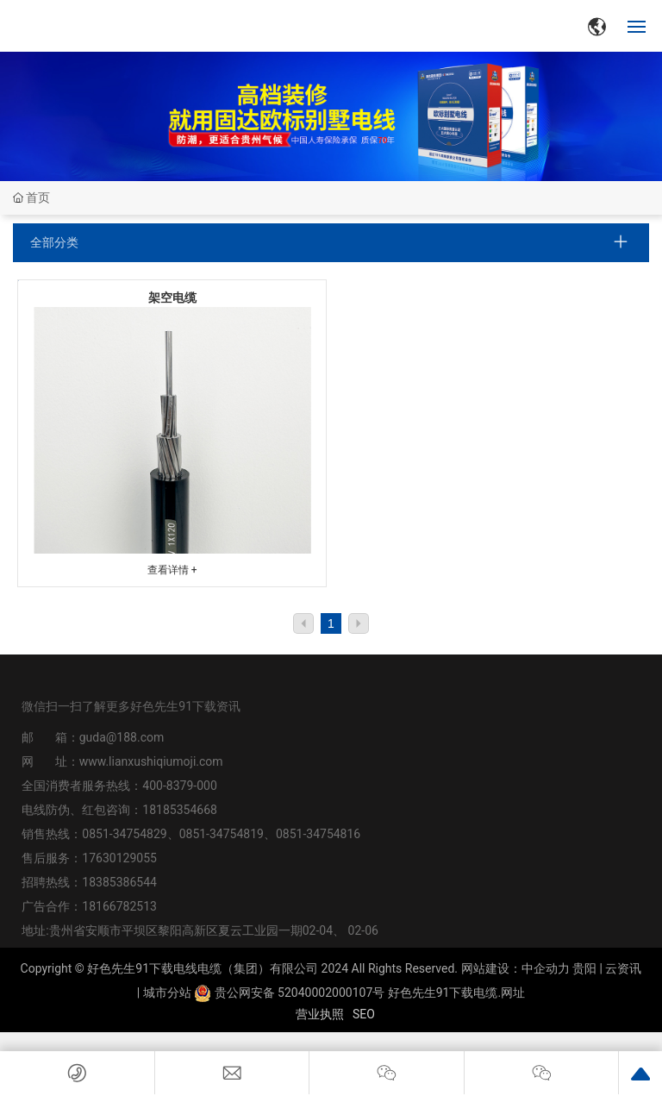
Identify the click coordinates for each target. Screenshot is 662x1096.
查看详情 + (172, 570)
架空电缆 (172, 297)
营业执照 (320, 1014)
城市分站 (167, 992)
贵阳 (584, 968)
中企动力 (545, 968)
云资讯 (623, 968)
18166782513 (120, 906)
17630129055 (119, 858)
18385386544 (119, 882)
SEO (364, 1014)
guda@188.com (122, 737)
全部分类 (54, 242)
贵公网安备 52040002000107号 (289, 992)
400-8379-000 (179, 785)
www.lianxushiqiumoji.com (151, 761)
